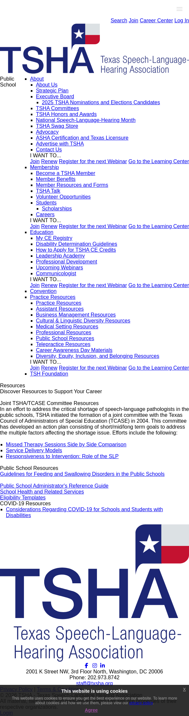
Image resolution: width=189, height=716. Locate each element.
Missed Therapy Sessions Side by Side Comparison (66, 444)
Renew (49, 161)
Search (119, 20)
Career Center (156, 20)
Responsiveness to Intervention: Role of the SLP (62, 456)
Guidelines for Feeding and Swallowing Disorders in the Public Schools (82, 474)
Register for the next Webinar (93, 161)
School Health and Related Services (42, 491)
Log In (182, 20)
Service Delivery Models (34, 450)
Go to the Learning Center (158, 161)
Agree (91, 710)
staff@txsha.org (94, 683)
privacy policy (141, 703)
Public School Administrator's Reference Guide (54, 486)
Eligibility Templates (23, 497)
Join (133, 20)
